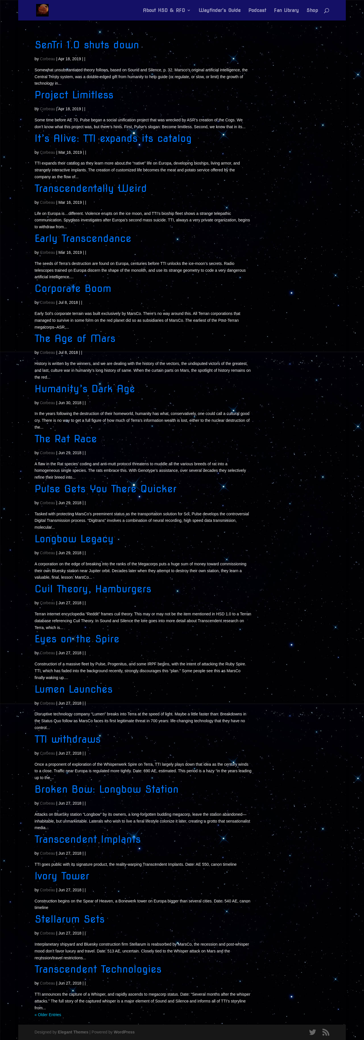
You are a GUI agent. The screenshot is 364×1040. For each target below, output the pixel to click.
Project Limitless (74, 95)
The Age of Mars (75, 338)
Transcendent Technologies (98, 969)
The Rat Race (66, 439)
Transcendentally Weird (91, 188)
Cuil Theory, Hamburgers (93, 589)
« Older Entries (48, 1014)
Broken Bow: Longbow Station (107, 789)
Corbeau (47, 59)
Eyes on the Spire (77, 639)
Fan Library (286, 10)
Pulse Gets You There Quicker (106, 489)
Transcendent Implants (88, 839)
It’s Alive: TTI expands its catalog (113, 138)
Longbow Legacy (74, 539)
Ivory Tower (62, 876)
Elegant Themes (73, 1032)
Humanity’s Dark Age (85, 389)
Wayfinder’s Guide (219, 10)
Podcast (257, 10)
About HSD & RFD (164, 10)
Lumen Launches (74, 689)
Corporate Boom (73, 288)
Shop (312, 10)
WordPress (124, 1032)
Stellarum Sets (70, 919)
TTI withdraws (68, 739)
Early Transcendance (83, 238)
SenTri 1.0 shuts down (87, 45)
